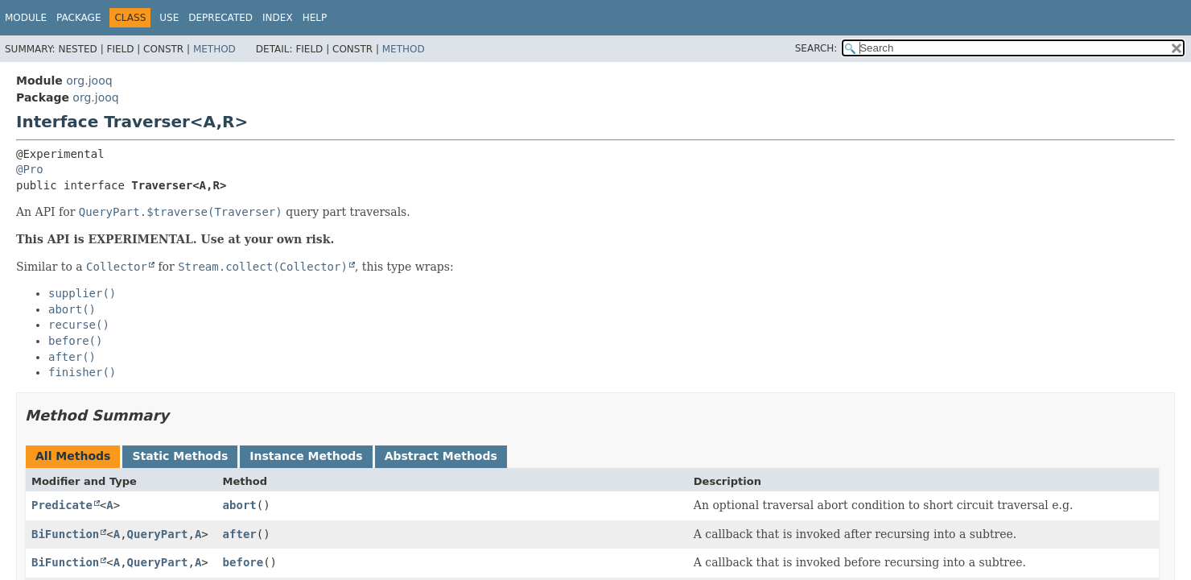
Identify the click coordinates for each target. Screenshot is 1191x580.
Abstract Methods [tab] (441, 456)
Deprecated (220, 17)
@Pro (29, 169)
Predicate (62, 505)
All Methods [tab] (72, 456)
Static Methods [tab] (180, 456)
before (243, 562)
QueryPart (157, 534)
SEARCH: (816, 48)
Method (214, 49)
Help (315, 17)
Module (26, 17)
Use (169, 17)
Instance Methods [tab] (305, 456)
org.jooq (89, 80)
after (240, 534)
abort (240, 505)
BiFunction (65, 534)
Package (78, 17)
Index (277, 17)
